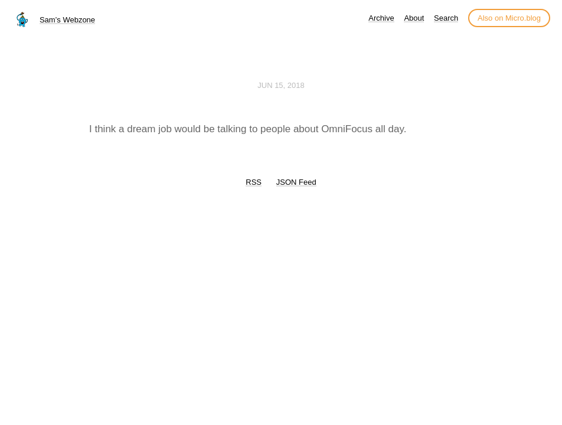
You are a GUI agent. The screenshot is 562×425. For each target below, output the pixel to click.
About (414, 18)
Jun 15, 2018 (281, 85)
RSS (254, 182)
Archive (381, 18)
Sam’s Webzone (67, 19)
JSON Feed (296, 182)
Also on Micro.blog (509, 18)
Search (446, 18)
